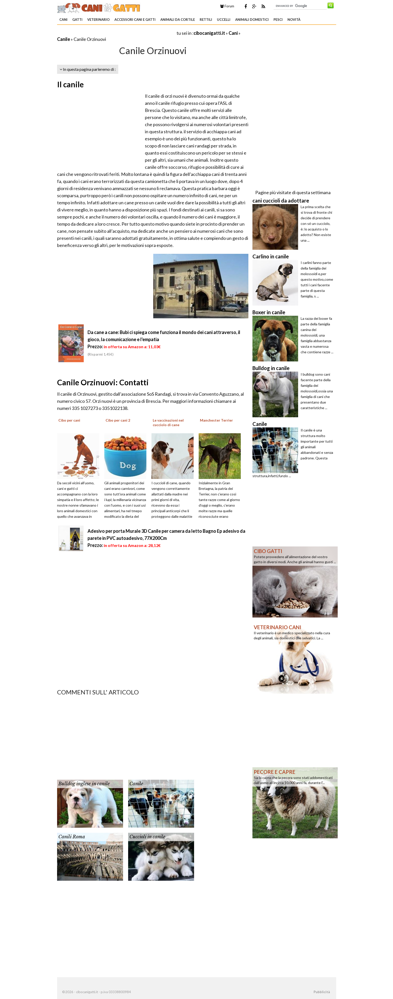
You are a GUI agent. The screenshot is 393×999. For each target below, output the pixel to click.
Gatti (77, 20)
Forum (227, 6)
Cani (63, 20)
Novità (293, 20)
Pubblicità (322, 992)
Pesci (278, 20)
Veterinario (98, 20)
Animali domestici (252, 20)
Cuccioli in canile (147, 837)
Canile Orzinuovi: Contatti (103, 382)
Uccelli (223, 20)
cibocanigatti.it (209, 33)
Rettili (206, 20)
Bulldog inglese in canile (84, 784)
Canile (63, 39)
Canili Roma (71, 837)
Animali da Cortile (177, 20)
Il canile (70, 84)
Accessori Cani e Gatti (135, 20)
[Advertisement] (116, 33)
